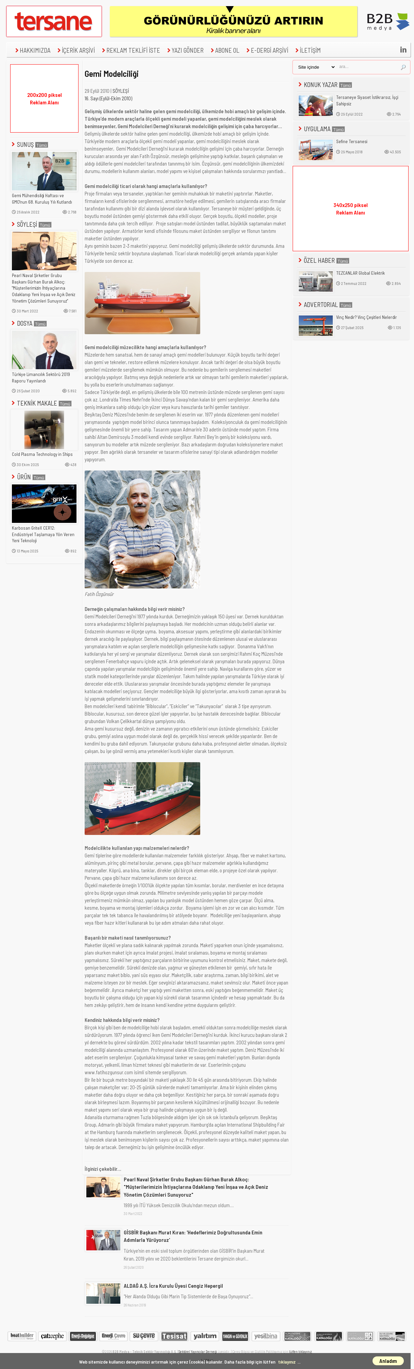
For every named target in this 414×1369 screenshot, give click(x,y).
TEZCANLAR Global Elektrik (360, 273)
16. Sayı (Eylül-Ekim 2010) (108, 98)
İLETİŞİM (307, 50)
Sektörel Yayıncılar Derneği (197, 1351)
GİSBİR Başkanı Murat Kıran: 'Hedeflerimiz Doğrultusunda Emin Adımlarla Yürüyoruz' (193, 1236)
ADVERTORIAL (324, 304)
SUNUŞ (29, 144)
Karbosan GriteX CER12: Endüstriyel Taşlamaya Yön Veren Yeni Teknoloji (43, 534)
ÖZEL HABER (323, 260)
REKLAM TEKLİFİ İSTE (130, 50)
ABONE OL (224, 50)
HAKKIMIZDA (32, 50)
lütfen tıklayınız (300, 1351)
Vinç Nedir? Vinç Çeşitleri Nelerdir (366, 317)
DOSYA (28, 323)
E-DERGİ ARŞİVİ (266, 50)
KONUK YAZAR (324, 84)
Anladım (388, 1361)
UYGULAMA (321, 129)
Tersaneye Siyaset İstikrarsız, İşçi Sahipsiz (367, 100)
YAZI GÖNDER (185, 50)
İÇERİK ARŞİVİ (75, 50)
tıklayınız (287, 1362)
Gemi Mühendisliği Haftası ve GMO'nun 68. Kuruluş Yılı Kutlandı (42, 199)
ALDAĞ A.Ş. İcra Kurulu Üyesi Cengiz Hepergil (173, 1285)
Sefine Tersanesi (351, 141)
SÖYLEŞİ (31, 224)
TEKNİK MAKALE (41, 403)
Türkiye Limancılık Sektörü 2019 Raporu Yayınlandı (41, 377)
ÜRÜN (28, 477)
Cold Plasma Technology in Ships (42, 454)
